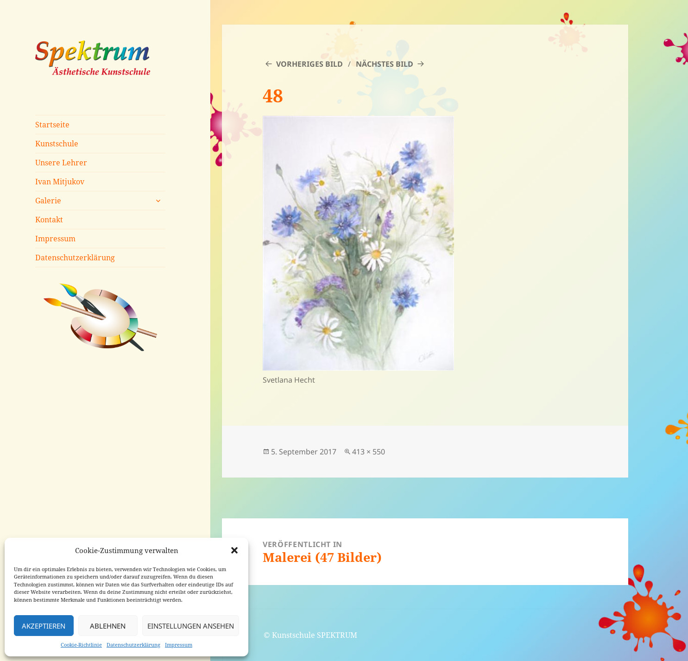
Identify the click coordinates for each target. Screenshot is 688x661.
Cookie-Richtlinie (81, 644)
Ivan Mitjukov (59, 181)
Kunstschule (56, 143)
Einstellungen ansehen (190, 625)
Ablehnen (108, 625)
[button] (234, 550)
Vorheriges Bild (309, 64)
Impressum (178, 644)
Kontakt (49, 219)
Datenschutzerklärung (133, 644)
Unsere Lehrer (61, 162)
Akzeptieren (43, 625)
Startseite (52, 125)
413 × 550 (368, 452)
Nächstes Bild (384, 64)
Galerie (48, 200)
